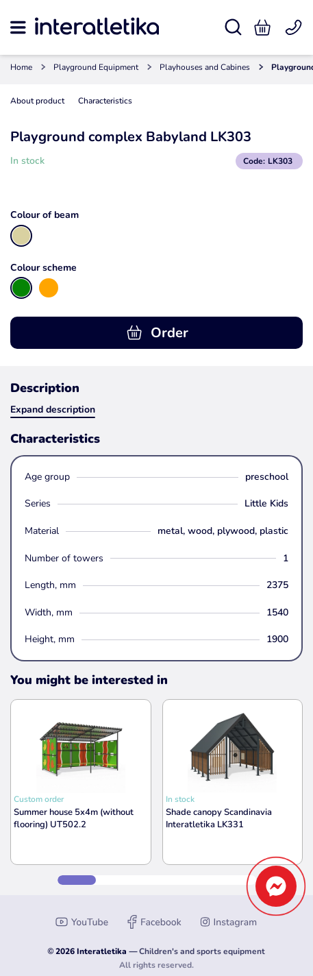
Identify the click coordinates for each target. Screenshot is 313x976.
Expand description (52, 409)
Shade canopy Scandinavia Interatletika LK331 (219, 818)
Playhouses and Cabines (205, 67)
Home (21, 67)
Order (156, 333)
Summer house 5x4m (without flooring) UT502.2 (74, 818)
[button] (262, 27)
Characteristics (105, 100)
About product (37, 100)
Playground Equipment (95, 67)
